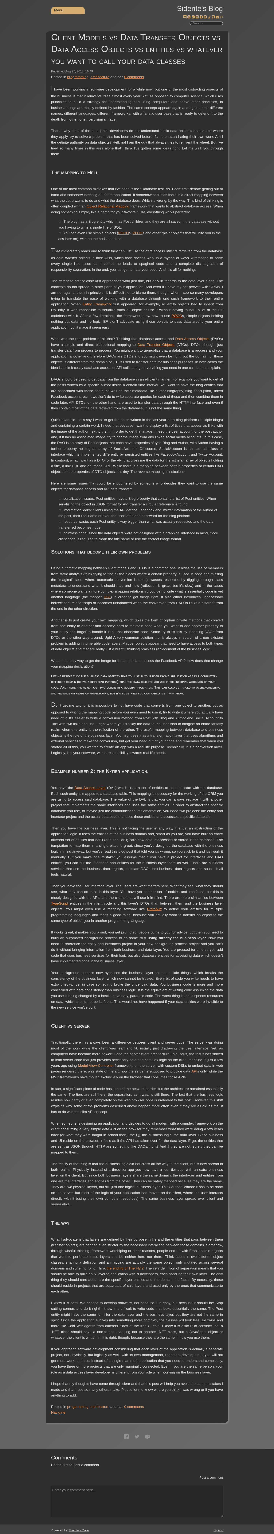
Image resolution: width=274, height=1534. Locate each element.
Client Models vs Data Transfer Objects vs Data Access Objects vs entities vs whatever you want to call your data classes (136, 49)
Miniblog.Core (79, 1530)
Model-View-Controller (96, 1066)
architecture (100, 77)
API (194, 1071)
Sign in (218, 1530)
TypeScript (59, 903)
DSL (107, 597)
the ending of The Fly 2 (125, 1268)
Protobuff (154, 909)
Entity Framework (97, 304)
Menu (58, 10)
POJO (138, 233)
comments (134, 77)
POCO (123, 233)
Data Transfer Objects (156, 345)
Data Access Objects (192, 339)
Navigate (58, 1412)
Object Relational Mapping (108, 206)
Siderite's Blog (200, 9)
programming (77, 77)
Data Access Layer (90, 788)
